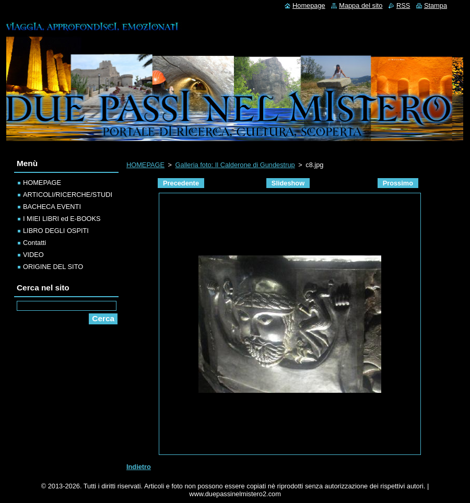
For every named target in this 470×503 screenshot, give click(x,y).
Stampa (435, 5)
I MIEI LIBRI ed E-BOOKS (62, 219)
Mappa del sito (360, 5)
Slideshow (288, 183)
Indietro (138, 467)
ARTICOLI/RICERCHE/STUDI (67, 194)
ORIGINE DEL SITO (53, 267)
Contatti (34, 243)
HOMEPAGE (145, 165)
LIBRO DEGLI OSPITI (56, 231)
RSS (403, 5)
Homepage (308, 5)
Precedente (181, 183)
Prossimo (398, 183)
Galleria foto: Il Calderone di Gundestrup (235, 165)
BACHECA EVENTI (52, 206)
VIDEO (33, 255)
